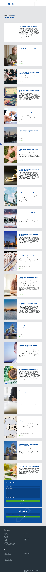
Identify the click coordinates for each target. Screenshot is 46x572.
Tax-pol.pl (11, 4)
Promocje (25, 539)
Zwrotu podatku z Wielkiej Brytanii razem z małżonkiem (28, 304)
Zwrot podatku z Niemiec (7, 559)
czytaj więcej (21, 39)
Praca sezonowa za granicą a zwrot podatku (28, 26)
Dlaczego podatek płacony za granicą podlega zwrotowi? (28, 278)
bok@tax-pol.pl (6, 537)
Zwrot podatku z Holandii (7, 555)
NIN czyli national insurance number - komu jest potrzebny (29, 91)
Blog (9, 15)
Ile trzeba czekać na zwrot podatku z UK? (27, 212)
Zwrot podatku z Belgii (7, 554)
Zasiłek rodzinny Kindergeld (8, 560)
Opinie (24, 535)
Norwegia (27, 474)
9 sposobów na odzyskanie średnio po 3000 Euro (29, 466)
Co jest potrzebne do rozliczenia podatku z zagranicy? (28, 420)
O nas (24, 534)
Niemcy (20, 37)
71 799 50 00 (7, 536)
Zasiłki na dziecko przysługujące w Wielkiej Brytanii (28, 49)
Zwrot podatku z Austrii (7, 553)
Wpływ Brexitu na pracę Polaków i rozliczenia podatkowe (28, 235)
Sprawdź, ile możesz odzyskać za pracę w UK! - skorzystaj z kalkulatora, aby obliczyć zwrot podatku (29, 192)
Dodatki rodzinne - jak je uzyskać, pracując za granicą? (28, 150)
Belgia (22, 179)
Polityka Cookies (32, 570)
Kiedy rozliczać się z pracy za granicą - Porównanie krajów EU (27, 391)
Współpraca (25, 540)
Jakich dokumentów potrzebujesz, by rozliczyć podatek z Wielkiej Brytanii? (29, 131)
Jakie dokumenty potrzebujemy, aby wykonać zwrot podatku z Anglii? (28, 445)
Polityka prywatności (26, 570)
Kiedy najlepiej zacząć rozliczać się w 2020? (28, 255)
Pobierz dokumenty (26, 538)
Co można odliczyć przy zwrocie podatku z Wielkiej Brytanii (28, 326)
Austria (20, 179)
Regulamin (37, 570)
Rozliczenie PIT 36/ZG (27, 553)
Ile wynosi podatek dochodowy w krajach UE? (28, 369)
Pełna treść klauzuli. (22, 503)
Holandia (24, 179)
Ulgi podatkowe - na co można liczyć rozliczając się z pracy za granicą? (29, 170)
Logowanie (25, 571)
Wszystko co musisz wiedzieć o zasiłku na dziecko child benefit (28, 346)
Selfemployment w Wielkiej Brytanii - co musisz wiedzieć (29, 112)
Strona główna (6, 15)
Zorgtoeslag (6, 558)
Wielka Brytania (23, 37)
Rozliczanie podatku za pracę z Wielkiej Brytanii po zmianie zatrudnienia (29, 73)
